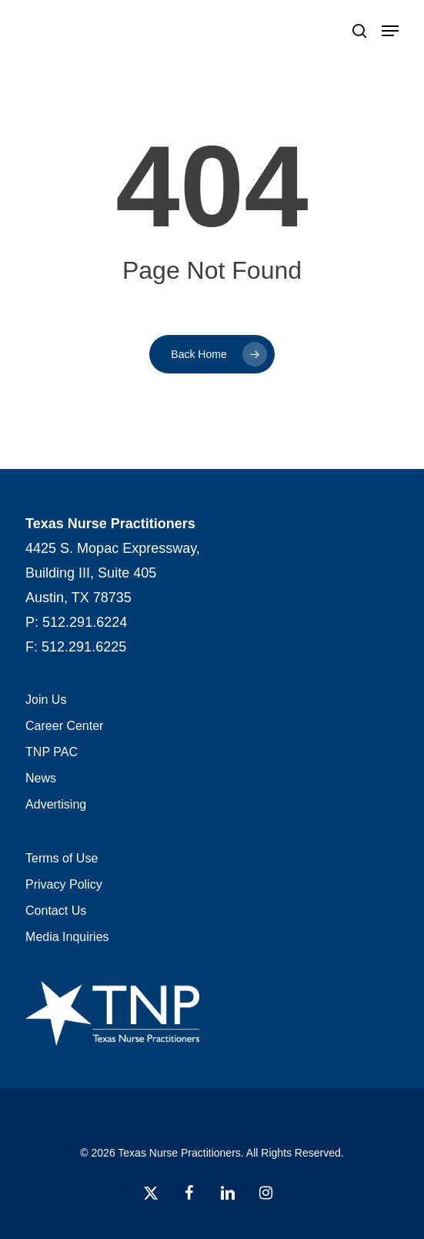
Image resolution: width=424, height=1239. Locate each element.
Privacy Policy (63, 884)
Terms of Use (61, 858)
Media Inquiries (67, 936)
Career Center (64, 725)
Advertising (55, 804)
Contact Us (55, 910)
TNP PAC (51, 751)
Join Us (45, 699)
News (40, 778)
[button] (390, 31)
